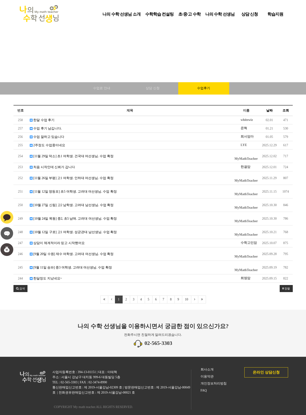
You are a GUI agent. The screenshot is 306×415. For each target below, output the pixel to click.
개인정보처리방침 (214, 383)
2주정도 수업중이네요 (47, 145)
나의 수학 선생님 (220, 16)
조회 (285, 110)
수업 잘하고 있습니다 (47, 137)
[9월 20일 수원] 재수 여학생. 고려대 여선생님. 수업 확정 (72, 254)
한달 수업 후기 (42, 120)
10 (186, 299)
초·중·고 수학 (189, 16)
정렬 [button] (286, 288)
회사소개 (207, 369)
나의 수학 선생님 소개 (121, 16)
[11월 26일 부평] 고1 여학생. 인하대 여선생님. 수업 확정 (72, 178)
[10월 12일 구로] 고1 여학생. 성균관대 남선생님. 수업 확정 (73, 232)
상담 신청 (249, 16)
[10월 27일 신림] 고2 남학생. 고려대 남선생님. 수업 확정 (72, 205)
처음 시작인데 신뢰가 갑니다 (52, 167)
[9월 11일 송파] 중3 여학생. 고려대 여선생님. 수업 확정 (71, 267)
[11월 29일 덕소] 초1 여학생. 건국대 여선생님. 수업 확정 (72, 156)
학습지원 (275, 16)
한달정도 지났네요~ (46, 278)
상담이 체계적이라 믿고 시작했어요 (57, 243)
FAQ (204, 390)
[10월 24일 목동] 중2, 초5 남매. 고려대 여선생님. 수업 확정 (73, 218)
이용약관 (207, 376)
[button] (20, 288)
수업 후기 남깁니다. (46, 128)
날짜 (269, 110)
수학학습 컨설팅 (159, 16)
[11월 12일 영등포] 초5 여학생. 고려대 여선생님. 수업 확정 (73, 191)
